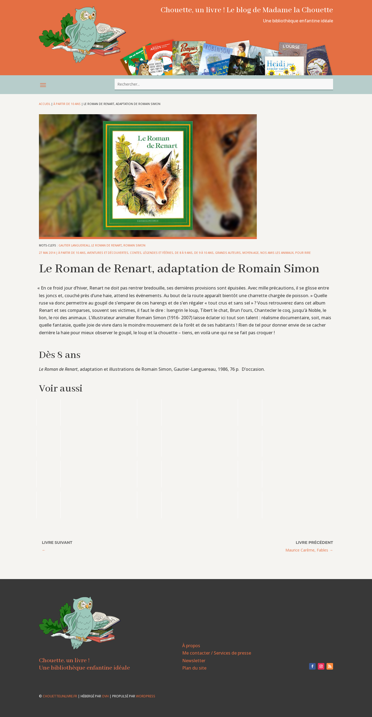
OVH (105, 696)
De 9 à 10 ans (204, 253)
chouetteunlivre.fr (60, 696)
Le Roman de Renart (106, 245)
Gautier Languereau (74, 245)
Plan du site (194, 668)
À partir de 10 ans (67, 104)
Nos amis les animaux (277, 253)
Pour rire (303, 253)
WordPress (145, 696)
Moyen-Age (250, 253)
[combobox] (224, 84)
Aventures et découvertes (107, 253)
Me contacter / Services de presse (216, 653)
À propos (191, 646)
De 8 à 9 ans (184, 253)
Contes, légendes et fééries (151, 253)
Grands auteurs (228, 253)
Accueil (44, 104)
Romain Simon (134, 245)
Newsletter (193, 661)
